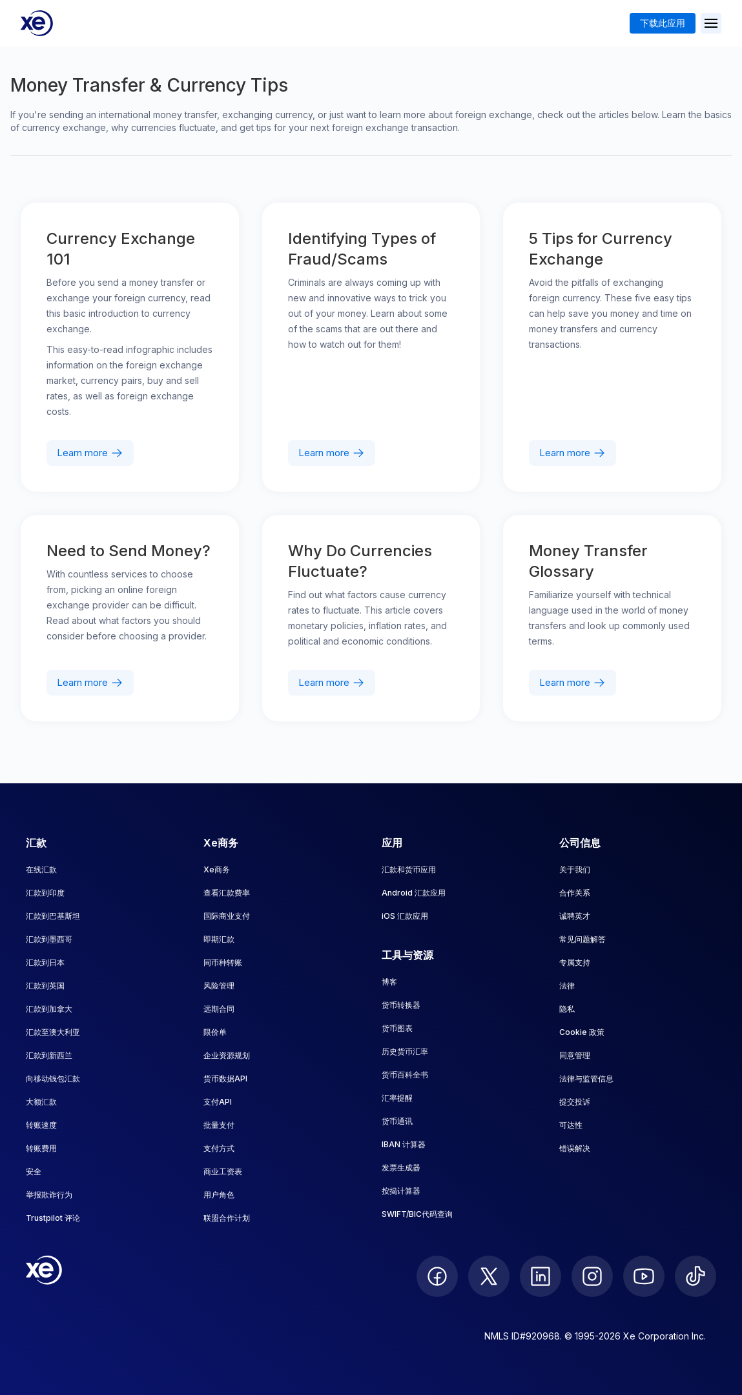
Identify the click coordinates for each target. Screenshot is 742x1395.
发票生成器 (401, 1167)
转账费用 (41, 1148)
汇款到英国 (45, 985)
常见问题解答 (582, 939)
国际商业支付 (226, 916)
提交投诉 (574, 1102)
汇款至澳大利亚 (53, 1032)
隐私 (567, 1009)
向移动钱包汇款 (53, 1078)
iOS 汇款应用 (405, 916)
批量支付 (218, 1125)
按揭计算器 (401, 1191)
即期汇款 (218, 939)
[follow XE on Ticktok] (695, 1276)
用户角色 (218, 1194)
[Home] (37, 23)
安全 (33, 1171)
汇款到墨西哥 (49, 939)
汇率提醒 (397, 1098)
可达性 (570, 1125)
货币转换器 (401, 1005)
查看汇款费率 (226, 893)
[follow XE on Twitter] (489, 1276)
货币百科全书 (405, 1074)
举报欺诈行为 (49, 1194)
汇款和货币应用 (409, 869)
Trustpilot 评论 (53, 1218)
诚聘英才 (574, 916)
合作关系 (574, 893)
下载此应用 (662, 22)
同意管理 (574, 1055)
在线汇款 (41, 869)
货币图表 (397, 1028)
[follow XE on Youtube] (644, 1276)
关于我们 (574, 869)
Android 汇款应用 (414, 893)
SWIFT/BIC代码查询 (417, 1214)
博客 (389, 982)
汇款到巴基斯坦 (53, 916)
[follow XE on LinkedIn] (540, 1276)
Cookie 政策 (581, 1032)
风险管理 (218, 985)
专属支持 (574, 962)
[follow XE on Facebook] (437, 1276)
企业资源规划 (226, 1055)
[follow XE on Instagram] (592, 1276)
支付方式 (218, 1148)
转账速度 (41, 1125)
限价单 (215, 1032)
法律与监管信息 (586, 1078)
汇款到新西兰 (49, 1055)
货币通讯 (397, 1121)
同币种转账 (222, 962)
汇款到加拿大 (49, 1009)
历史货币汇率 (405, 1051)
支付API (217, 1102)
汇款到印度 (45, 893)
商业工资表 (222, 1171)
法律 (567, 985)
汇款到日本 (45, 962)
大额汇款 (41, 1102)
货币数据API (225, 1078)
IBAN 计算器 (404, 1144)
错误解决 (574, 1148)
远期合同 (218, 1009)
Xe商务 (216, 869)
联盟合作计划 (226, 1218)
